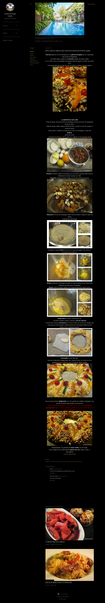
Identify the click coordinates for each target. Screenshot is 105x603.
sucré (31, 64)
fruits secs (32, 59)
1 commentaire (53, 585)
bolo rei (32, 53)
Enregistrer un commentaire (56, 544)
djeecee (67, 596)
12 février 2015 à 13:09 (62, 476)
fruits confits (33, 57)
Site (61, 41)
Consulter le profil (10, 18)
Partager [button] (32, 48)
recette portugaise (34, 62)
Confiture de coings (55, 542)
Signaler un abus (7, 40)
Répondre (52, 473)
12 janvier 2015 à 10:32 (57, 468)
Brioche (32, 55)
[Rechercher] (91, 4)
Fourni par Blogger (63, 594)
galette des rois (34, 61)
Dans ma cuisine (54, 476)
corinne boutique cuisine (10, 15)
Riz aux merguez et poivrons (58, 582)
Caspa (51, 469)
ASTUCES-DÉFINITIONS (47, 41)
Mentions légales (62, 598)
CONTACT (56, 41)
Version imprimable (70, 454)
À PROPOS (38, 41)
